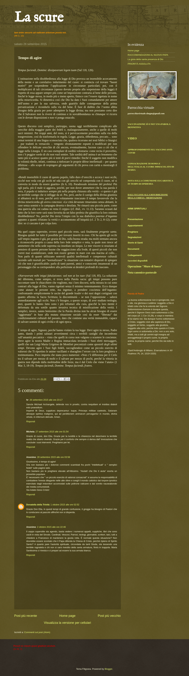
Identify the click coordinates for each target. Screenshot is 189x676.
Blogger (108, 669)
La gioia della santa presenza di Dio (145, 59)
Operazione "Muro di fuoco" (145, 266)
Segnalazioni (135, 237)
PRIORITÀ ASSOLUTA (139, 64)
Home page (67, 615)
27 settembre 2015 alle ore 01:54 (52, 431)
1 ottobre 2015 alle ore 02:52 (65, 504)
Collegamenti (135, 255)
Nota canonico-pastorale (142, 272)
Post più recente (25, 615)
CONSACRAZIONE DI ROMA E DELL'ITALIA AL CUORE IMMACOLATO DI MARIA (151, 166)
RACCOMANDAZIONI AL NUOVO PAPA (148, 55)
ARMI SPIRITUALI (137, 208)
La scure (39, 18)
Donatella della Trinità (38, 504)
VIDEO (132, 138)
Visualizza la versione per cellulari (67, 622)
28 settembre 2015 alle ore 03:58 (53, 457)
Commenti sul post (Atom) (37, 632)
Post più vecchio (109, 615)
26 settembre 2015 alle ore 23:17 (45, 400)
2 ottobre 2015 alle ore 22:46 (51, 527)
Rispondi (30, 421)
